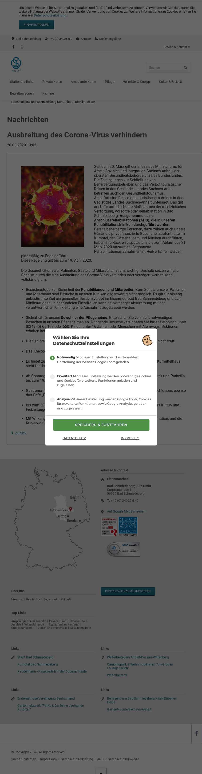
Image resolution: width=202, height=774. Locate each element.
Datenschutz (74, 438)
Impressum (130, 438)
